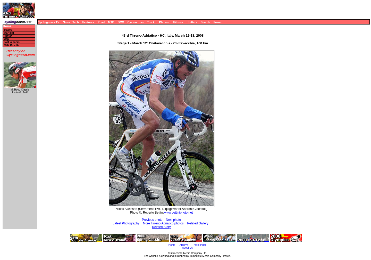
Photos (163, 22)
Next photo (173, 220)
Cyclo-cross (136, 22)
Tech (75, 22)
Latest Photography (126, 223)
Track (151, 22)
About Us (187, 247)
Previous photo (152, 220)
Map (6, 39)
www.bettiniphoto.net (178, 212)
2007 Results (11, 45)
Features (88, 22)
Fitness (178, 22)
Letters (192, 22)
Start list (9, 32)
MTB (111, 22)
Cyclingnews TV (48, 22)
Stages (8, 29)
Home (7, 26)
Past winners (12, 42)
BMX (121, 22)
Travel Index (199, 244)
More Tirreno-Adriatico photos (163, 223)
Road (101, 22)
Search (205, 22)
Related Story (161, 227)
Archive (184, 244)
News (66, 22)
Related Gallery (197, 223)
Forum (218, 22)
